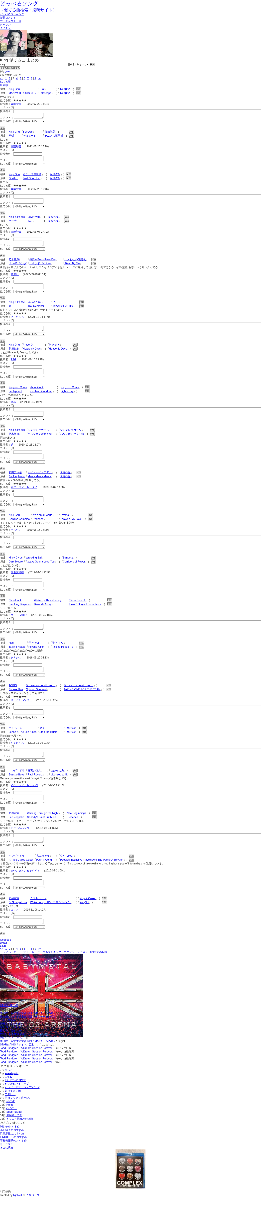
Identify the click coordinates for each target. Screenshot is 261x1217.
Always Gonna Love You (40, 572)
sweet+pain (11, 1093)
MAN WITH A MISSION (22, 93)
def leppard (15, 398)
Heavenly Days (32, 354)
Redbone (38, 529)
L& (54, 307)
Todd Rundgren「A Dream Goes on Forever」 (27, 1068)
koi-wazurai (34, 307)
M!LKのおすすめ (9, 1146)
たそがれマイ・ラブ (17, 1103)
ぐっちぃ (16, 539)
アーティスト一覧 (24, 971)
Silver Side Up (77, 612)
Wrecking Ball (34, 568)
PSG (13, 365)
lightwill (17, 1215)
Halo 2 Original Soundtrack (85, 616)
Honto (9, 1124)
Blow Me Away (42, 616)
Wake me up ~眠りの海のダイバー (50, 921)
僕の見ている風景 (63, 311)
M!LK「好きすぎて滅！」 (15, 1054)
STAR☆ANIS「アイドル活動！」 (20, 1064)
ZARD (8, 1096)
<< (1, 78)
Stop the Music (48, 747)
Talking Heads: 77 (62, 659)
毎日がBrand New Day (42, 263)
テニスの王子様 (53, 136)
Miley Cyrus (16, 568)
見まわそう (42, 873)
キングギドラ (17, 786)
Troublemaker (36, 311)
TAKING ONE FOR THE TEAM (82, 703)
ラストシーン (38, 917)
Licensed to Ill (59, 790)
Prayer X (28, 350)
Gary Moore (16, 572)
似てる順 (5, 81)
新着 (8, 17)
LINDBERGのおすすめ (13, 1157)
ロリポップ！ (34, 1215)
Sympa (65, 525)
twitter (3, 962)
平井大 (13, 223)
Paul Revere (35, 790)
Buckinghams (17, 485)
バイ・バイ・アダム (40, 481)
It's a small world (42, 525)
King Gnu (14, 89)
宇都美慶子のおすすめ (13, 1160)
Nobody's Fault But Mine (41, 834)
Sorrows (28, 132)
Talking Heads (17, 659)
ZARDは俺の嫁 (9, 1025)
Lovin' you (34, 219)
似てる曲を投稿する (10, 68)
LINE (3, 965)
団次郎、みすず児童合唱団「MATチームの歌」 (28, 1033)
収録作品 (65, 89)
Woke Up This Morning (47, 612)
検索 (92, 64)
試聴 (78, 89)
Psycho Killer (36, 659)
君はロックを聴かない (18, 1117)
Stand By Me (72, 267)
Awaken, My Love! (71, 529)
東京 (42, 743)
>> (39, 78)
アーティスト (10, 21)
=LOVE (10, 1121)
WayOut (84, 921)
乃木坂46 (14, 263)
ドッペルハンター (21, 714)
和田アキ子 (15, 481)
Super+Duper (14, 1131)
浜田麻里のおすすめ (12, 1153)
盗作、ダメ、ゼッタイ (24, 496)
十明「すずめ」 (9, 1040)
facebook (5, 959)
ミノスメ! (5, 28)
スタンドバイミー (40, 267)
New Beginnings (76, 830)
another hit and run (41, 398)
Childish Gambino (19, 529)
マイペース (15, 743)
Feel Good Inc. (31, 180)
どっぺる (12, 14)
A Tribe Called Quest (21, 877)
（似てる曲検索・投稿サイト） (28, 10)
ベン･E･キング (17, 267)
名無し (15, 278)
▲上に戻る (6, 1167)
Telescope (45, 93)
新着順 (4, 85)
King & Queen (88, 917)
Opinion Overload (36, 703)
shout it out (36, 394)
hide (11, 655)
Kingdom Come (18, 394)
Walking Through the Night (43, 830)
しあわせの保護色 (75, 263)
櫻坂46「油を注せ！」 (13, 1050)
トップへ (5, 971)
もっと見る (6, 1164)
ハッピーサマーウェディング (22, 1107)
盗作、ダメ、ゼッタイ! (24, 801)
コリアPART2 (19, 627)
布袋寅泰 (14, 830)
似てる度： (6, 122)
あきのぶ (16, 670)
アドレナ (10, 1114)
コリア (15, 928)
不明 (11, 136)
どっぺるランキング (49, 971)
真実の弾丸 (34, 786)
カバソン (5, 24)
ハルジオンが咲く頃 (40, 441)
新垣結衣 (14, 354)
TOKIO (13, 699)
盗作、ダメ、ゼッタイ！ (25, 888)
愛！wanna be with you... (40, 699)
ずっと (9, 1089)
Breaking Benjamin (20, 616)
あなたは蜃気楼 (32, 176)
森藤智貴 (16, 103)
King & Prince (17, 219)
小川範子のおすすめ (12, 1150)
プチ (7, 71)
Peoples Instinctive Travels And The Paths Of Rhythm (91, 877)
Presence (72, 834)
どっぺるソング (19, 3)
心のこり (11, 1128)
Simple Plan (16, 703)
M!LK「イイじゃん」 (12, 1057)
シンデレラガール (38, 437)
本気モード (29, 136)
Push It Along (44, 877)
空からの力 (57, 786)
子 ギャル (34, 655)
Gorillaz (13, 180)
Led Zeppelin (16, 834)
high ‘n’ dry (67, 398)
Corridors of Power (74, 572)
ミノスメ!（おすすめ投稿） (93, 971)
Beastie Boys (16, 790)
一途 (42, 89)
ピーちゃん (17, 321)
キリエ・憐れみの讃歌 (19, 1138)
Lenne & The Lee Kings (22, 747)
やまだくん (17, 757)
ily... (30, 223)
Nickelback (15, 612)
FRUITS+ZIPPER (15, 1100)
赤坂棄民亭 (17, 583)
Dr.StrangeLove (18, 921)
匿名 (13, 409)
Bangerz (68, 568)
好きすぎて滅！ (14, 1110)
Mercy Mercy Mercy (39, 485)
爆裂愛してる (14, 1135)
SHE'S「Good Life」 (12, 1043)
